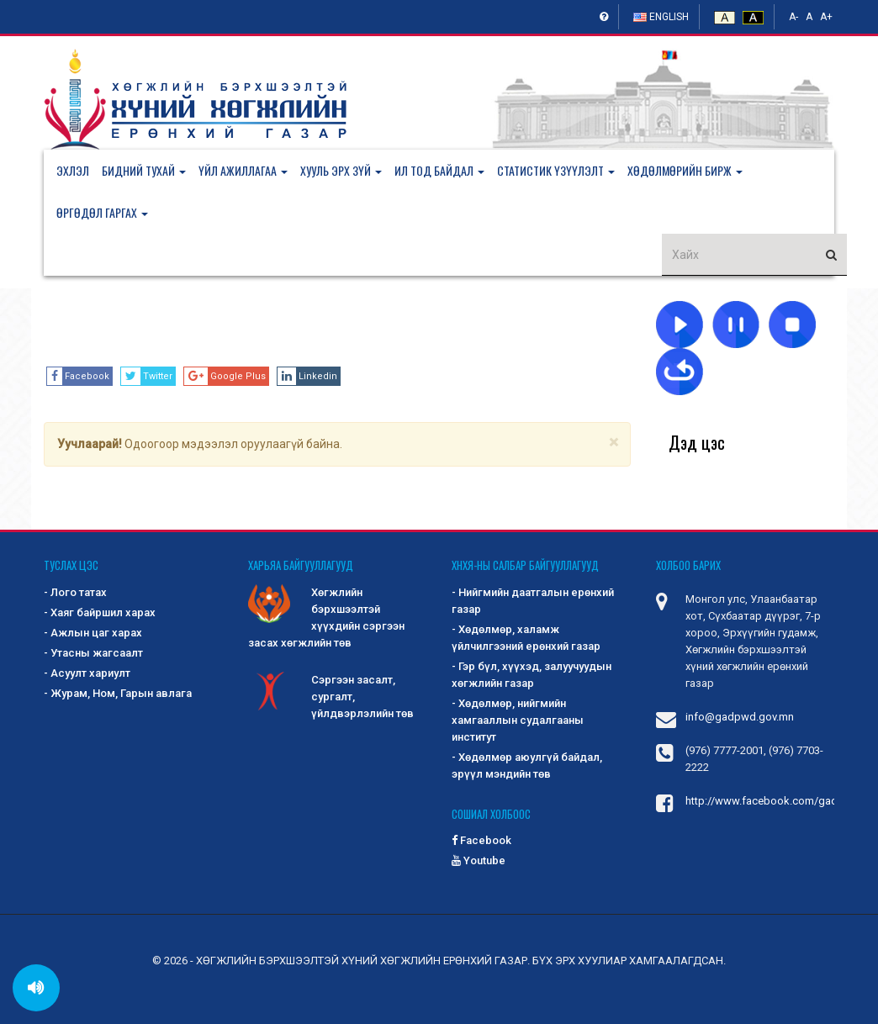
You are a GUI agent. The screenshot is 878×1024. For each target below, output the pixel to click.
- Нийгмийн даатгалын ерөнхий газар (533, 600)
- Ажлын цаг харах (93, 632)
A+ (826, 17)
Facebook (481, 840)
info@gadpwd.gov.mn (739, 716)
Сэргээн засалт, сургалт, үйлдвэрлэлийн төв (331, 696)
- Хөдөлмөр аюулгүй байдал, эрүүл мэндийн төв (527, 765)
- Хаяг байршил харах (100, 612)
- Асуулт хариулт (87, 673)
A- (793, 17)
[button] (150, 171)
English (661, 17)
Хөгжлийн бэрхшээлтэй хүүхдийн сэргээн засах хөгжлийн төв (326, 616)
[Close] (613, 442)
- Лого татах (75, 592)
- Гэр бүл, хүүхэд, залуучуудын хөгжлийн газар (531, 674)
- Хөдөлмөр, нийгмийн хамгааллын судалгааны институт (518, 720)
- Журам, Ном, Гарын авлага (118, 693)
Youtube (478, 860)
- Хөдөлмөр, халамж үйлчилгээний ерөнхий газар (526, 637)
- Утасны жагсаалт (93, 653)
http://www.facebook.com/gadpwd (772, 800)
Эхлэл (72, 170)
